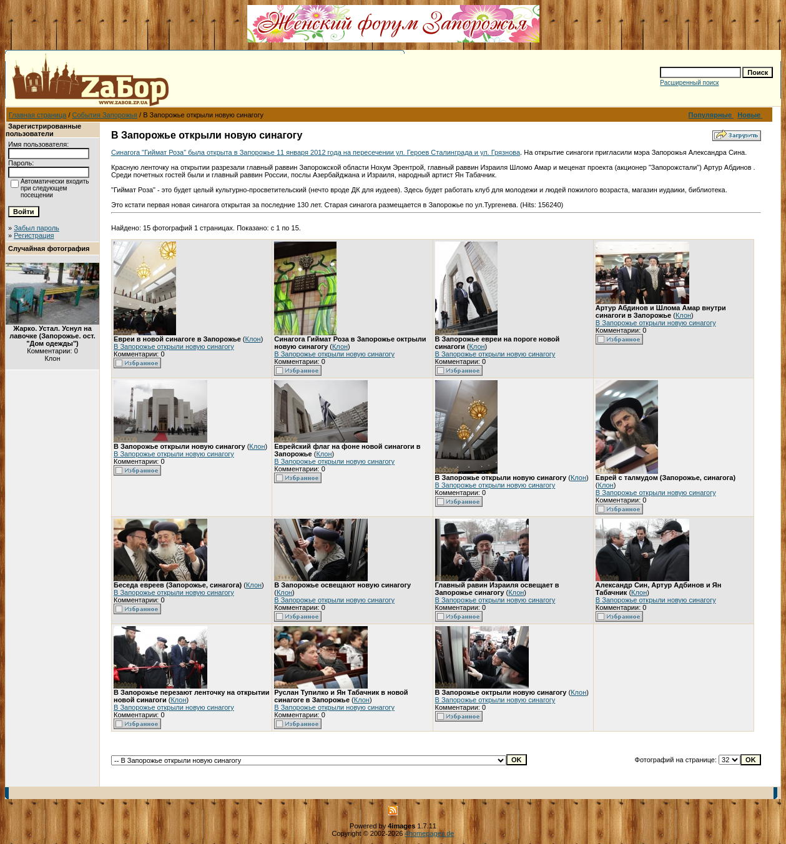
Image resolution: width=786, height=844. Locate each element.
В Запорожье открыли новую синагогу (174, 346)
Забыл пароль (36, 228)
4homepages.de (429, 833)
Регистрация (34, 235)
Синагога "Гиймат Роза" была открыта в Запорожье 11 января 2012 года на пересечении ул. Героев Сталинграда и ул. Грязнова (315, 152)
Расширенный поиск (689, 82)
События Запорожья (104, 115)
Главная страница (37, 115)
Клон (253, 339)
